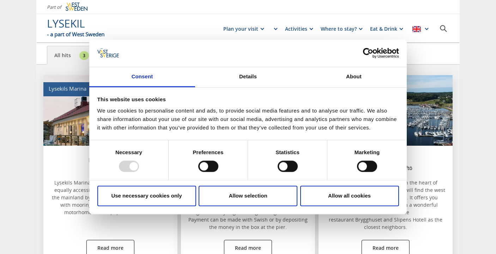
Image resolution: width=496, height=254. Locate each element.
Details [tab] (248, 76)
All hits (71, 55)
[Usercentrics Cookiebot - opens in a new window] (368, 53)
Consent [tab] (142, 76)
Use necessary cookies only (146, 196)
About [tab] (354, 76)
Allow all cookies (349, 196)
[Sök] (443, 28)
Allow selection (248, 196)
